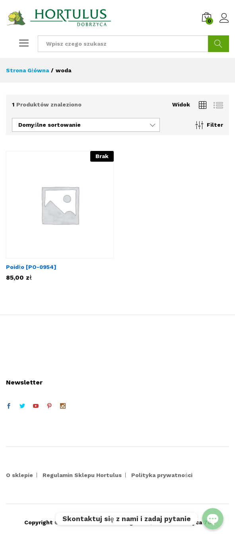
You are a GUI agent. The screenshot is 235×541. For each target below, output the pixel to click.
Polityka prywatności (161, 475)
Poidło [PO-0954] (31, 267)
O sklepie (19, 475)
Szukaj (218, 43)
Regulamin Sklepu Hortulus (82, 475)
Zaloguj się (224, 18)
